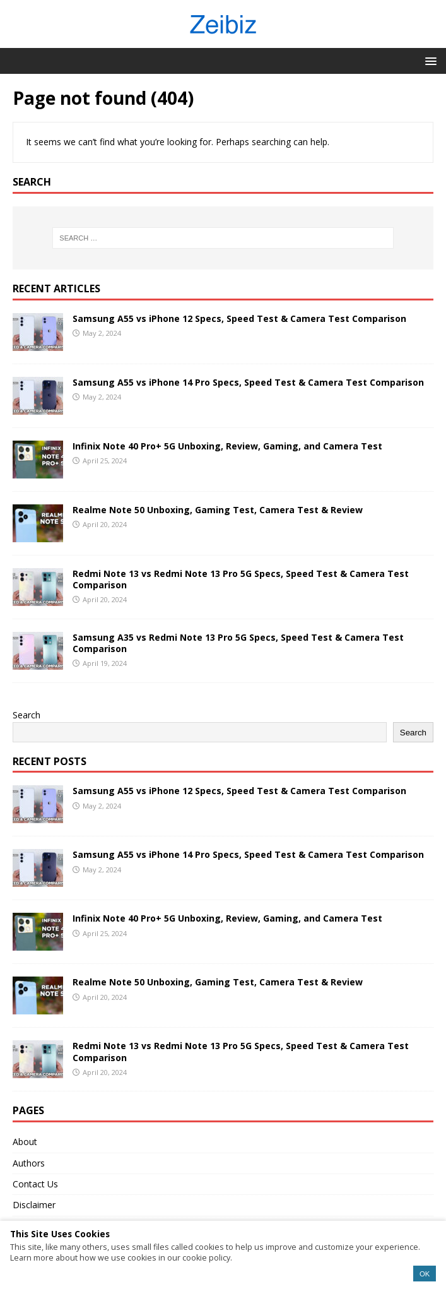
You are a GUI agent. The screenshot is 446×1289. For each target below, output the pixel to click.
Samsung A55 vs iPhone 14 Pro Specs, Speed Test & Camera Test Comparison (248, 382)
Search (26, 715)
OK (425, 1274)
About (25, 1142)
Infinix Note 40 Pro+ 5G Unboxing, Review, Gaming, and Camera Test (227, 446)
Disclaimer (34, 1205)
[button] (428, 60)
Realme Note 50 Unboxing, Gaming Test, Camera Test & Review (218, 510)
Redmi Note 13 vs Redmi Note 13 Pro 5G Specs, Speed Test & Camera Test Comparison (241, 579)
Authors (29, 1163)
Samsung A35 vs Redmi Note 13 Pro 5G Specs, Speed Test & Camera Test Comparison (238, 643)
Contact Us (35, 1184)
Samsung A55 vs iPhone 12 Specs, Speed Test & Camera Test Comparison (239, 318)
